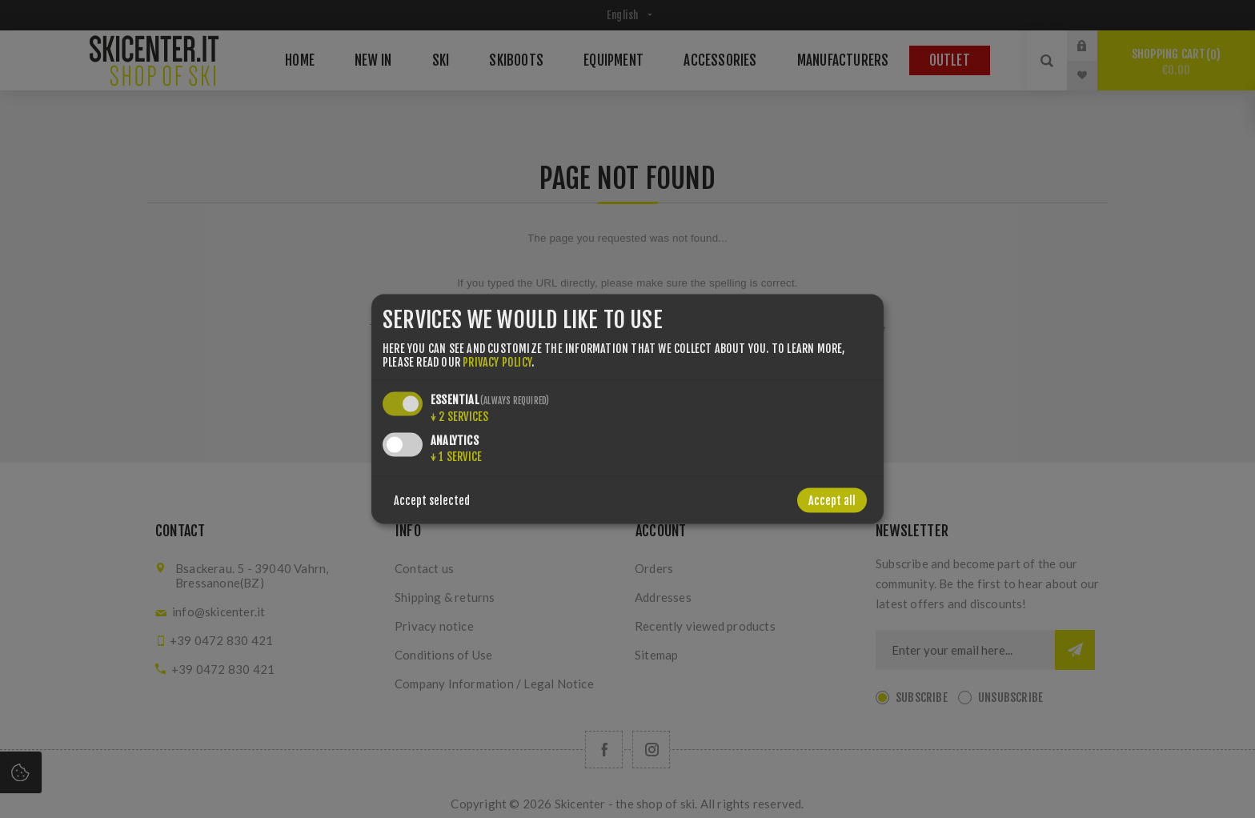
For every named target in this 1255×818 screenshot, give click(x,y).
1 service (456, 456)
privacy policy (497, 361)
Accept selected (432, 500)
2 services (459, 416)
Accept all (832, 500)
